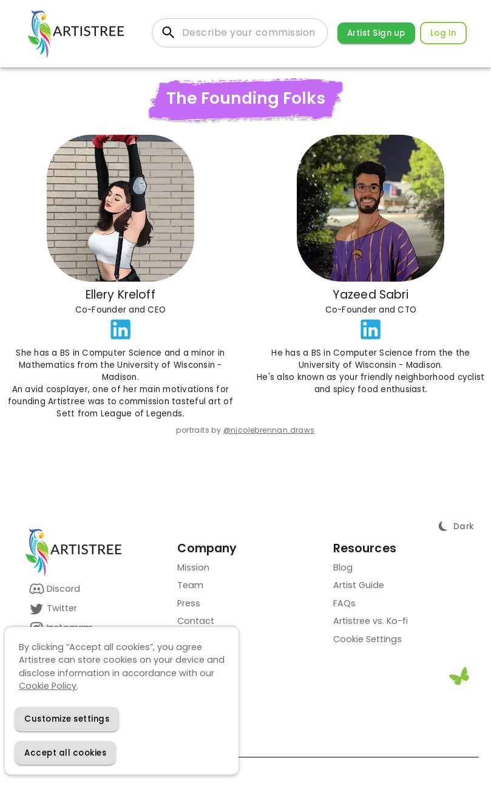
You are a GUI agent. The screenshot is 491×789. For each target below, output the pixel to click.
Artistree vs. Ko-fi (370, 621)
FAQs (344, 603)
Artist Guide (358, 585)
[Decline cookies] (67, 719)
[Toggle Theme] (456, 526)
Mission (193, 567)
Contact (195, 621)
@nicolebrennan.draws (269, 430)
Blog (343, 567)
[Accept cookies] (65, 753)
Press (188, 603)
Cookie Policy (47, 686)
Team (190, 585)
